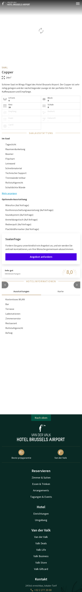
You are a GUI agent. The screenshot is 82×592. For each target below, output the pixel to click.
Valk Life (41, 549)
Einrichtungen (41, 513)
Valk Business (41, 556)
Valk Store (41, 562)
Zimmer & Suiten (41, 477)
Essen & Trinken (41, 484)
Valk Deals (41, 543)
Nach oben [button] (41, 417)
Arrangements (41, 490)
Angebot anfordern (41, 256)
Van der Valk (61, 454)
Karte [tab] (60, 291)
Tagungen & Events (41, 496)
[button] (5, 285)
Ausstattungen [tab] (21, 291)
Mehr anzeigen (9, 193)
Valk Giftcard (41, 569)
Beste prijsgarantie (21, 454)
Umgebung (41, 520)
